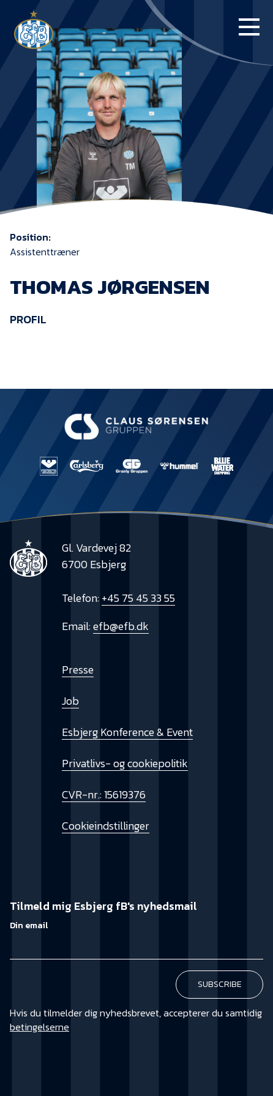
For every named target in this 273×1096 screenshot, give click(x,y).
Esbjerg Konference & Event (127, 732)
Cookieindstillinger (105, 825)
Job (70, 701)
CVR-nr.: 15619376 (104, 794)
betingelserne (39, 1026)
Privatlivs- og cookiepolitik (125, 763)
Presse (78, 669)
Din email (29, 925)
